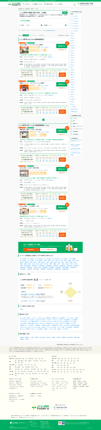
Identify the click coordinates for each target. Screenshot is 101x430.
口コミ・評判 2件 (45, 47)
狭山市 (31, 262)
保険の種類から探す (77, 378)
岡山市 (24, 371)
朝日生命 (28, 317)
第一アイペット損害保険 (25, 328)
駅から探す (55, 356)
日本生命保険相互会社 (45, 423)
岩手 (26, 358)
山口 (35, 371)
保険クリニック (12, 382)
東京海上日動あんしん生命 (33, 323)
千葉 (34, 360)
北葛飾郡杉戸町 (58, 269)
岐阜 (61, 365)
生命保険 (22, 337)
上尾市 (47, 262)
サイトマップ (32, 417)
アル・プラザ (58, 386)
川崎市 (26, 360)
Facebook (32, 395)
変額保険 (22, 339)
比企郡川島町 (76, 265)
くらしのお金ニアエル (35, 426)
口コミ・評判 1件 (45, 85)
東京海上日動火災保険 (74, 325)
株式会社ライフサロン (45, 424)
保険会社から (75, 123)
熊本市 (35, 373)
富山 (28, 364)
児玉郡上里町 (36, 269)
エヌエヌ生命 (65, 328)
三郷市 (50, 263)
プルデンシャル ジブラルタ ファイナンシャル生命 (30, 327)
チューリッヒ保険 (60, 327)
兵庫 (25, 369)
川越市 (45, 260)
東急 (57, 388)
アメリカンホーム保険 (51, 327)
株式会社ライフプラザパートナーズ (47, 427)
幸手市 (62, 263)
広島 (28, 371)
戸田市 (62, 262)
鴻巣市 (39, 262)
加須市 (73, 260)
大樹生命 (45, 328)
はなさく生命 (66, 325)
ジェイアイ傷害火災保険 (33, 321)
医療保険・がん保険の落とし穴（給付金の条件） (76, 145)
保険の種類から (75, 131)
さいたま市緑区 (31, 260)
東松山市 (22, 262)
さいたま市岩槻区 (39, 260)
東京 (15, 360)
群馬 (22, 362)
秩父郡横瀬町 (44, 267)
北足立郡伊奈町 (27, 265)
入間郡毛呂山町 (41, 265)
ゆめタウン (58, 382)
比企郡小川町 (69, 265)
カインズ (61, 388)
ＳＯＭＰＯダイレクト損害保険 (44, 317)
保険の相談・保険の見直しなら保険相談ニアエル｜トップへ (70, 344)
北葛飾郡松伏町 (65, 269)
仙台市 (32, 358)
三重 (67, 365)
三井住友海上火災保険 (45, 325)
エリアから (75, 118)
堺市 (21, 369)
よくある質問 (21, 399)
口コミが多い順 (33, 35)
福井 (35, 364)
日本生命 (76, 317)
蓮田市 (54, 263)
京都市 (34, 369)
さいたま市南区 (23, 260)
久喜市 (33, 263)
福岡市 (22, 373)
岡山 (22, 371)
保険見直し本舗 (18, 381)
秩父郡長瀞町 (58, 267)
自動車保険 (63, 337)
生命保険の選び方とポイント (76, 141)
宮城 (29, 358)
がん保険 (31, 337)
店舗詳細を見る (62, 45)
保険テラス (22, 386)
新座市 (25, 263)
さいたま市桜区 (64, 258)
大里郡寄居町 (43, 269)
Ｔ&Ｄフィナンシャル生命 (57, 319)
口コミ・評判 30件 (45, 131)
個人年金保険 (42, 337)
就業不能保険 (76, 337)
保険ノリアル (33, 424)
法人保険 (27, 339)
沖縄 (15, 375)
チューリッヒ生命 (42, 321)
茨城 (15, 362)
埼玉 (40, 360)
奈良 (41, 369)
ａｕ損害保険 (37, 325)
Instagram (39, 395)
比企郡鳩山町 (29, 267)
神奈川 (19, 360)
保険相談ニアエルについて (23, 417)
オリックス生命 (73, 321)
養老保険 (36, 337)
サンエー (53, 388)
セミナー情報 (11, 401)
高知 (48, 371)
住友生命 (43, 327)
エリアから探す (13, 356)
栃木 (19, 362)
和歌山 (45, 369)
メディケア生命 (23, 321)
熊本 (33, 373)
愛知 (58, 365)
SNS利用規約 (66, 415)
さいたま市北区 (31, 258)
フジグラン (54, 384)
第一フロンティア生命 (51, 321)
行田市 (57, 260)
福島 (42, 358)
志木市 (75, 262)
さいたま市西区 (23, 258)
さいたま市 (44, 360)
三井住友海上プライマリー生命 (52, 323)
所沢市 (65, 260)
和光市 (21, 263)
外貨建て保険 (70, 337)
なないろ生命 (22, 317)
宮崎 (42, 373)
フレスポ (66, 382)
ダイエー (64, 386)
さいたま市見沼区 (47, 258)
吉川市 (76, 263)
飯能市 (69, 260)
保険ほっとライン (19, 382)
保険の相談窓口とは (12, 395)
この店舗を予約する (62, 49)
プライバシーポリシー (45, 415)
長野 (25, 364)
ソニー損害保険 (74, 319)
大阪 (15, 369)
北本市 (37, 263)
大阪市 (18, 369)
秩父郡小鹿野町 (65, 267)
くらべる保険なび (34, 423)
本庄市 (77, 260)
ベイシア (53, 386)
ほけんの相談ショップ (13, 388)
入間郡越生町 (49, 265)
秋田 (36, 358)
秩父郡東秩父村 (73, 267)
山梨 (15, 364)
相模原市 (29, 360)
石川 (32, 364)
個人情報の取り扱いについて (35, 415)
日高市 (71, 263)
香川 (41, 371)
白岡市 (21, 265)
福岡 (15, 373)
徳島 (38, 371)
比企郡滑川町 (55, 265)
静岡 (64, 365)
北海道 (16, 358)
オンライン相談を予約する (48, 249)
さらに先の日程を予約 (62, 75)
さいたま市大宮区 (39, 258)
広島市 (31, 371)
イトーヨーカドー (64, 381)
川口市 (53, 260)
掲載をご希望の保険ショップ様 (16, 415)
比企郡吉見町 (22, 267)
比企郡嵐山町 (62, 265)
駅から (74, 120)
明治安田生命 (54, 317)
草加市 (51, 262)
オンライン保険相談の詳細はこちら (49, 30)
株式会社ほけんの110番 (45, 426)
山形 (39, 358)
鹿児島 (46, 373)
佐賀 (26, 373)
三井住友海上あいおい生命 (57, 325)
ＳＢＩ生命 (42, 323)
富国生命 (59, 328)
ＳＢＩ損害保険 (69, 327)
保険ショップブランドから (77, 126)
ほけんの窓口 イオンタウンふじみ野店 (30, 294)
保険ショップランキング (13, 399)
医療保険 (27, 337)
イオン (53, 381)
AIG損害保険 (66, 319)
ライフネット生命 (52, 328)
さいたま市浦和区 (72, 258)
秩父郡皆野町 (51, 267)
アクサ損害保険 (39, 328)
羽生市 (35, 262)
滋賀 (38, 369)
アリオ (62, 382)
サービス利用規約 (26, 415)
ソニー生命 (73, 323)
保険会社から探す (35, 378)
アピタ (53, 382)
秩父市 (61, 260)
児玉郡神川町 (29, 269)
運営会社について (14, 417)
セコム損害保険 (61, 317)
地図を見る (50, 56)
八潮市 (41, 263)
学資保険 (48, 337)
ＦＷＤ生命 (31, 325)
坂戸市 (58, 263)
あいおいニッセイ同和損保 (63, 321)
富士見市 (46, 263)
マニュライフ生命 (23, 319)
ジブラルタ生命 (23, 323)
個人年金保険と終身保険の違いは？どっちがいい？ (76, 149)
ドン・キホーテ (60, 384)
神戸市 (27, 369)
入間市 (67, 262)
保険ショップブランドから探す (15, 378)
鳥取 (15, 371)
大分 (39, 373)
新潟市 (21, 364)
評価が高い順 (41, 35)
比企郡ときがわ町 (37, 267)
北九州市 (18, 373)
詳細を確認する (31, 249)
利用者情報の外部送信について (56, 415)
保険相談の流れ (20, 395)
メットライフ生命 (69, 317)
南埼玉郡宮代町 (50, 269)
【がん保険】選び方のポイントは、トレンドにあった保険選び (76, 153)
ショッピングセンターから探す (58, 378)
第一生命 (33, 328)
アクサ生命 (49, 319)
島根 (19, 371)
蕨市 (59, 262)
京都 (31, 369)
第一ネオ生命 (31, 319)
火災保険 (58, 337)
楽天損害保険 (76, 327)
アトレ (65, 388)
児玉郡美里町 (22, 269)
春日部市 (27, 262)
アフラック (34, 317)
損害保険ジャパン (23, 325)
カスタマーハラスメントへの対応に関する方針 (78, 415)
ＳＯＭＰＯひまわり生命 (40, 319)
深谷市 (43, 262)
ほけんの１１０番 (12, 384)
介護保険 (53, 337)
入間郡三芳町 (34, 265)
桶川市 (29, 263)
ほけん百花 (19, 384)
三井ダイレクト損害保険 (65, 323)
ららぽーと (58, 381)
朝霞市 (71, 262)
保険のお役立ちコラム (13, 397)
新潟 (19, 364)
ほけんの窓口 (11, 381)
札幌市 (19, 358)
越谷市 (55, 262)
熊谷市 (49, 260)
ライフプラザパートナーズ (14, 386)
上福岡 (21, 309)
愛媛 (44, 371)
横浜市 (22, 360)
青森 (23, 358)
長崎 (30, 373)
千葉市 (36, 360)
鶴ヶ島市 (67, 263)
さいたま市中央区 (56, 258)
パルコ (65, 384)
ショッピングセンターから (77, 128)
